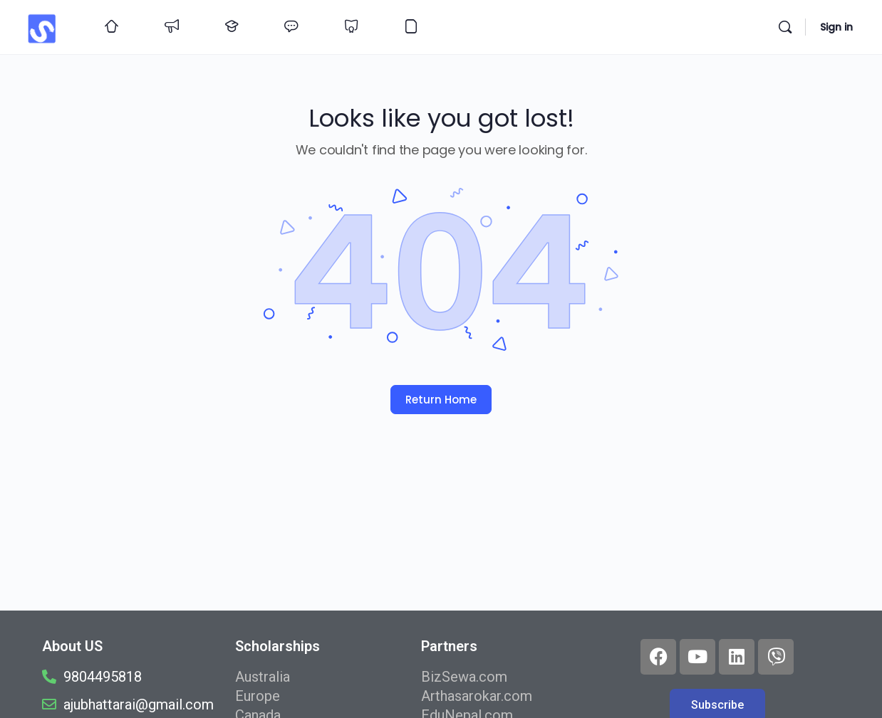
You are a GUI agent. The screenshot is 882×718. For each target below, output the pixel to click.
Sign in (836, 27)
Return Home (441, 399)
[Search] (785, 27)
